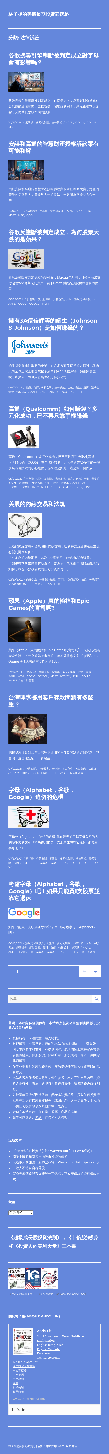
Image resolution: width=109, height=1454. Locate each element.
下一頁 (94, 976)
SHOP (94, 862)
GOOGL (92, 122)
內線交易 (31, 579)
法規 (69, 299)
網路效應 (34, 947)
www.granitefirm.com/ (29, 1399)
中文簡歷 (18, 1375)
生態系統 (37, 482)
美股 (78, 387)
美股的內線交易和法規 (36, 504)
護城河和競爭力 (83, 299)
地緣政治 (60, 478)
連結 (38, 1117)
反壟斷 (29, 122)
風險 (16, 862)
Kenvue (53, 391)
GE (35, 862)
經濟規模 (21, 947)
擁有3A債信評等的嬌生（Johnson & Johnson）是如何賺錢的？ (52, 324)
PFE (82, 391)
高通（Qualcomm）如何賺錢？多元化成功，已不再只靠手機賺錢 (52, 412)
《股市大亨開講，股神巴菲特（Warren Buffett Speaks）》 (57, 1162)
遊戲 (88, 672)
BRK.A (48, 583)
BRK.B (58, 583)
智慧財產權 (56, 210)
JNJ (42, 391)
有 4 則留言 (76, 773)
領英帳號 (18, 1392)
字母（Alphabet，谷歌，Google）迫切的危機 (41, 794)
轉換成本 (63, 947)
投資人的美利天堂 (37, 1246)
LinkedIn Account (25, 1362)
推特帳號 (18, 1387)
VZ (10, 867)
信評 (36, 387)
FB (31, 951)
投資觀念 (80, 768)
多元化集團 (42, 122)
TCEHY (73, 951)
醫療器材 (21, 391)
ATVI (21, 676)
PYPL (75, 676)
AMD (70, 210)
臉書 (15, 1383)
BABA (23, 951)
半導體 (43, 210)
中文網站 (18, 1379)
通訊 (47, 482)
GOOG (79, 122)
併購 (39, 478)
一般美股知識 (47, 579)
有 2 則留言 (27, 680)
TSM (88, 487)
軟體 (80, 672)
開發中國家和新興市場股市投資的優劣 (40, 1157)
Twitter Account (48, 1358)
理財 (24, 773)
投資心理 (67, 768)
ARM (79, 210)
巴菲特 (62, 579)
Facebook (43, 1353)
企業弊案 (44, 768)
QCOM (30, 215)
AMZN (27, 862)
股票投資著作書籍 (24, 1366)
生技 (70, 387)
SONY (86, 676)
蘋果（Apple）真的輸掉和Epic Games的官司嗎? (48, 604)
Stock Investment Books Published (61, 1336)
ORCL (77, 862)
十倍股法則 (83, 1237)
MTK (21, 215)
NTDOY (65, 676)
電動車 (65, 482)
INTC (88, 210)
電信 (55, 482)
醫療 (28, 387)
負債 (53, 947)
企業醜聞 (30, 768)
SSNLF (12, 680)
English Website (48, 1349)
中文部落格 (20, 1370)
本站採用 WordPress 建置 (61, 1446)
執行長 (30, 858)
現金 (88, 943)
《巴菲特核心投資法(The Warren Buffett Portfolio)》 (53, 1151)
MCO (64, 391)
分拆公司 (46, 387)
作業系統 (44, 672)
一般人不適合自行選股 (29, 1168)
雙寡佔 (75, 947)
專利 (70, 478)
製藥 (86, 387)
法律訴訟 (57, 122)
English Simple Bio (50, 1345)
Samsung (76, 487)
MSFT (12, 126)
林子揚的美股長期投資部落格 (38, 14)
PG (85, 862)
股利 (45, 947)
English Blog (46, 1340)
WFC (63, 773)
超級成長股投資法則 (35, 1237)
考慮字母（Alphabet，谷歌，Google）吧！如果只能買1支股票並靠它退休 (54, 891)
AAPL (69, 122)
